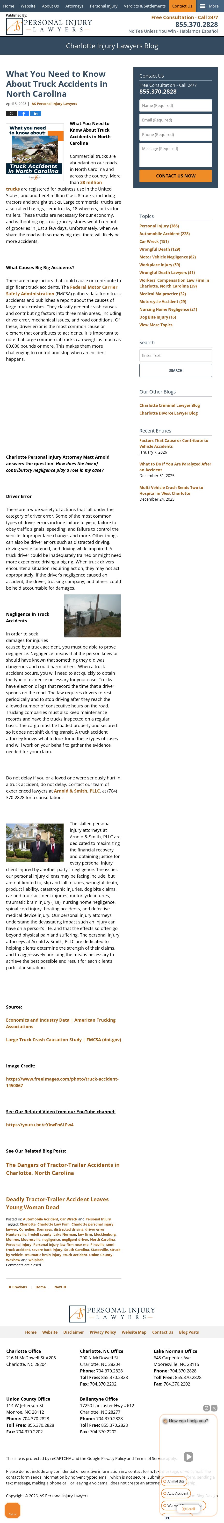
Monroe (12, 1239)
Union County (100, 1254)
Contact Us (182, 6)
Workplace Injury (159, 264)
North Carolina (102, 1239)
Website (28, 6)
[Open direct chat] (206, 1408)
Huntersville (16, 1234)
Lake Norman (64, 1234)
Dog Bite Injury (157, 317)
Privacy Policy (103, 1332)
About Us (50, 6)
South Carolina (76, 1249)
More (214, 6)
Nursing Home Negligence (168, 309)
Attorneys (74, 6)
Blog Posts (189, 1332)
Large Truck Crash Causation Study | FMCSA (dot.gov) (63, 1039)
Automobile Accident (40, 1219)
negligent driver (75, 1239)
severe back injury (47, 1249)
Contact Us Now (175, 176)
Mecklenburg (105, 1234)
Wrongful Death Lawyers (167, 272)
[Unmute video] (188, 1457)
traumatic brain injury (43, 1254)
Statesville (99, 1249)
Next (60, 1286)
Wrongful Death (159, 249)
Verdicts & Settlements (145, 6)
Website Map (134, 1332)
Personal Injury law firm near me (60, 1244)
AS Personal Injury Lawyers (64, 1496)
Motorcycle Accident (162, 301)
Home (8, 6)
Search (175, 370)
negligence (51, 1239)
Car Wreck (68, 1219)
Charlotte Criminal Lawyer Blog (169, 405)
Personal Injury (103, 6)
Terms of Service (150, 1458)
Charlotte (28, 1224)
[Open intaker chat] (167, 1518)
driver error (95, 1229)
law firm (85, 1234)
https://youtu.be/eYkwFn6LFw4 (39, 1125)
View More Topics (156, 325)
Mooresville (30, 1239)
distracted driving (68, 1229)
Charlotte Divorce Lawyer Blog (168, 413)
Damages (44, 1229)
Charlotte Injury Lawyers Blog (49, 24)
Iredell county (39, 1234)
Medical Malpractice (162, 294)
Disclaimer (73, 1332)
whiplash (36, 1260)
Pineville (97, 1244)
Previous (17, 1286)
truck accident (75, 1254)
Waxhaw (13, 1260)
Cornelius (27, 1229)
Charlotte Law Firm (53, 1224)
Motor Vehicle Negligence (167, 257)
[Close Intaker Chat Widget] (214, 1408)
